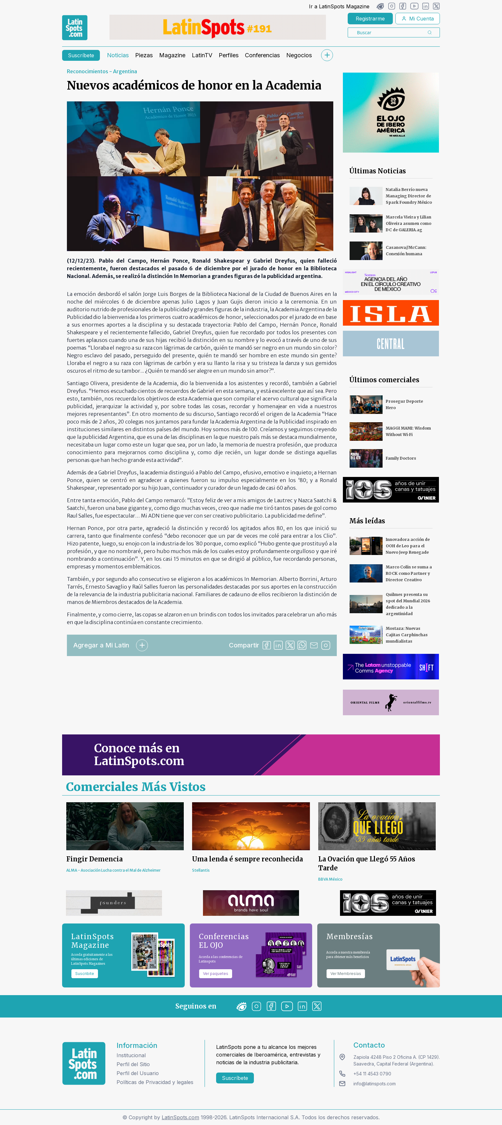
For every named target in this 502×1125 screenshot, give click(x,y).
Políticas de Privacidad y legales (155, 1082)
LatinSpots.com (180, 1117)
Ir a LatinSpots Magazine (339, 6)
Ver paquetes (215, 973)
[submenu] (327, 55)
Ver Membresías (345, 973)
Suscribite (84, 973)
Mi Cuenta (417, 18)
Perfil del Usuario (138, 1073)
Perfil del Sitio (133, 1064)
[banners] (217, 27)
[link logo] (74, 28)
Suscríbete (81, 55)
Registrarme (370, 18)
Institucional (131, 1055)
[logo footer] (83, 1063)
